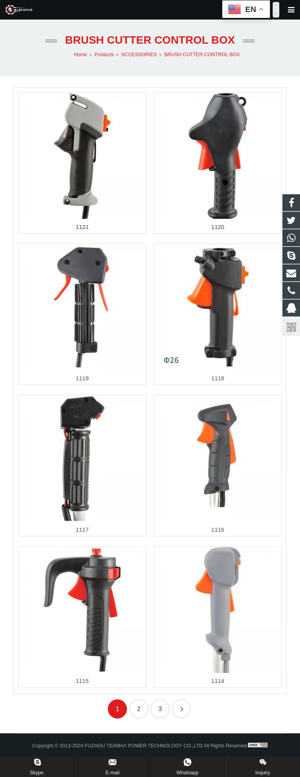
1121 (82, 227)
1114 (217, 681)
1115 (82, 681)
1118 (217, 378)
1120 (217, 227)
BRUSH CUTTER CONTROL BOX (150, 40)
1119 (82, 378)
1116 (217, 529)
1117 (82, 529)
